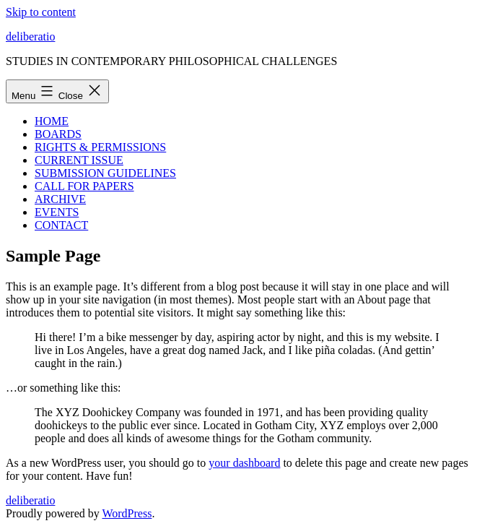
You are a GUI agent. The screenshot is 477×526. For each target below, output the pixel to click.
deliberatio (30, 36)
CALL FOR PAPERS (84, 186)
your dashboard (244, 463)
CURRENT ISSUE (79, 160)
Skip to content (41, 12)
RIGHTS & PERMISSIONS (100, 147)
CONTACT (61, 225)
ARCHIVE (60, 199)
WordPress (127, 513)
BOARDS (58, 134)
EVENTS (57, 212)
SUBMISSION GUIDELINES (105, 173)
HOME (52, 121)
